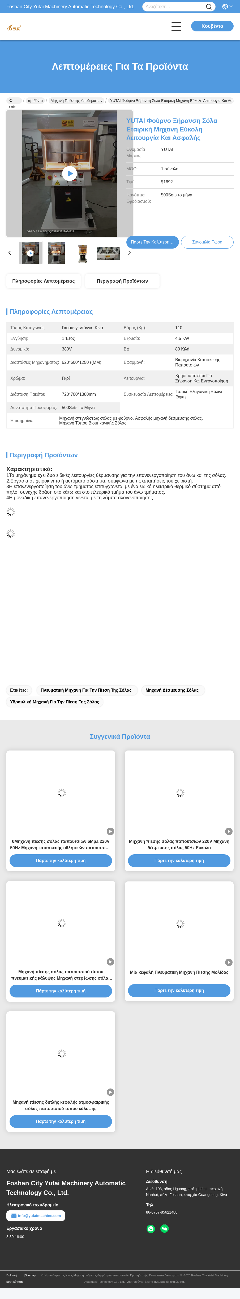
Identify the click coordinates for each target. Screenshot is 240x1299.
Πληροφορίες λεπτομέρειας (43, 281)
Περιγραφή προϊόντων (122, 281)
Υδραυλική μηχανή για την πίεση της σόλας (54, 702)
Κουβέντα (212, 26)
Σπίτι (12, 101)
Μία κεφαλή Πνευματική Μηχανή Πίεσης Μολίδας (179, 972)
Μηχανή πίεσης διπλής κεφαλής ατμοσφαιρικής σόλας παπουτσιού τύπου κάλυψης (60, 1105)
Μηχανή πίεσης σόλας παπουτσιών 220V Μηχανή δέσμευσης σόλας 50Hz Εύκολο (179, 844)
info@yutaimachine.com (36, 1216)
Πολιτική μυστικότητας (14, 1278)
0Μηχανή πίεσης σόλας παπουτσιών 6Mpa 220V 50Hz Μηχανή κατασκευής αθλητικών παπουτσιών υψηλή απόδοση (61, 845)
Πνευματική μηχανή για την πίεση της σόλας (86, 690)
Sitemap (30, 1275)
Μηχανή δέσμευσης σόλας (172, 690)
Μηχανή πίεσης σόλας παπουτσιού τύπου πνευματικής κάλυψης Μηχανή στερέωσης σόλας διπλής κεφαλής (60, 976)
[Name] (209, 6)
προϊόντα (35, 100)
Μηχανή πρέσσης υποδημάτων (76, 100)
